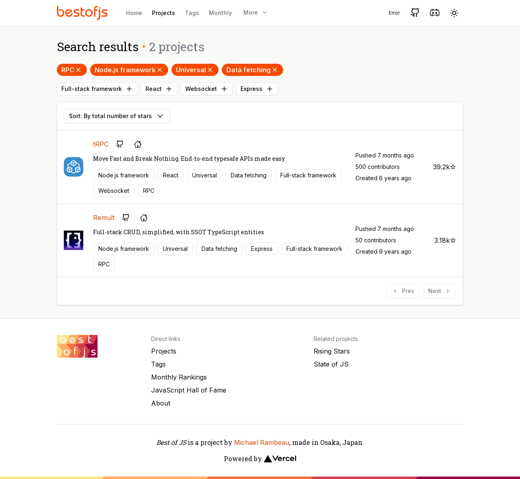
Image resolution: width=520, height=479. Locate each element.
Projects (163, 12)
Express (257, 89)
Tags (192, 12)
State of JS (331, 364)
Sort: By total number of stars (117, 116)
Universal (195, 70)
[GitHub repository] (120, 144)
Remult (104, 218)
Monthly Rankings (179, 377)
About (160, 403)
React (159, 89)
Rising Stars (332, 351)
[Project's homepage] (138, 144)
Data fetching (252, 70)
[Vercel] (280, 458)
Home (134, 12)
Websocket (206, 89)
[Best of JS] (83, 12)
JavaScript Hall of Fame (188, 390)
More (255, 12)
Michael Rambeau (261, 442)
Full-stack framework (97, 89)
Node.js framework (129, 70)
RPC (71, 70)
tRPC (100, 144)
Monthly (220, 12)
